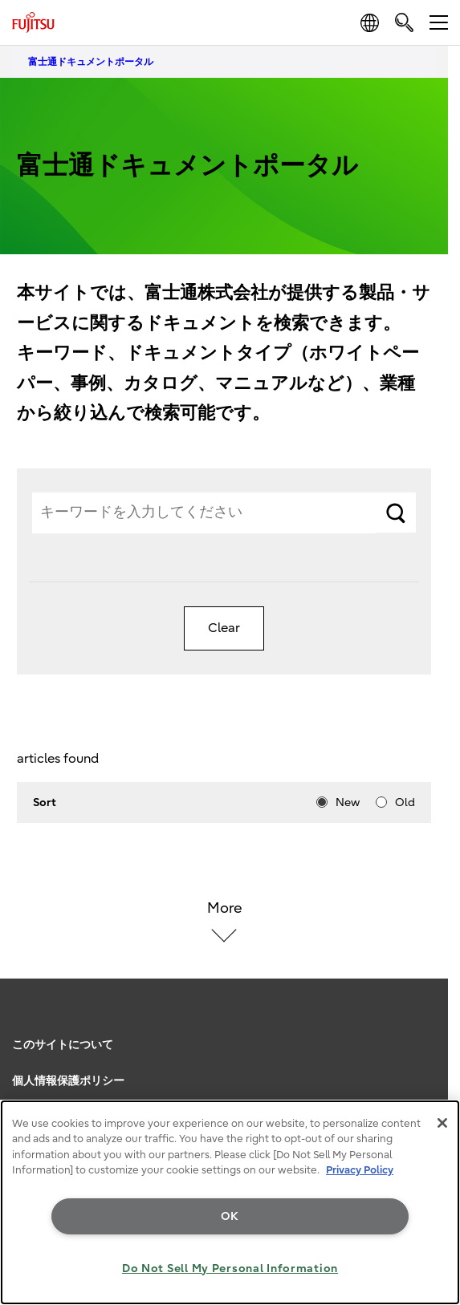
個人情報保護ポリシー (68, 1081)
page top (432, 1023)
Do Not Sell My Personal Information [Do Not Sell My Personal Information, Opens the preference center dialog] (230, 1268)
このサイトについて (62, 1045)
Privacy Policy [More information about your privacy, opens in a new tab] (359, 1170)
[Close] (442, 1123)
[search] (404, 22)
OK (230, 1216)
